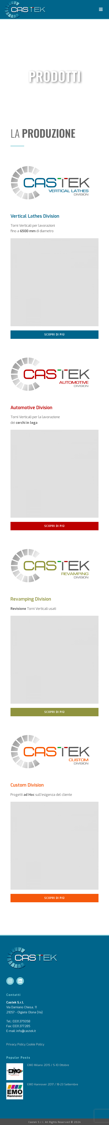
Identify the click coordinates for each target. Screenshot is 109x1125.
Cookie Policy (35, 1044)
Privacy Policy (16, 1044)
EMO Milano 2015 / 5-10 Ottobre (48, 1065)
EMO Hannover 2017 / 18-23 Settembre (52, 1084)
